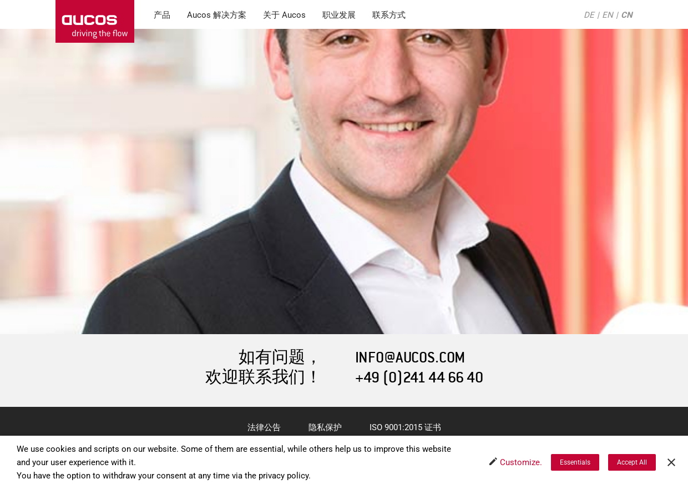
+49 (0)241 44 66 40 (419, 378)
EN (607, 15)
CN (627, 15)
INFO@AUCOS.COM (410, 358)
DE (589, 15)
